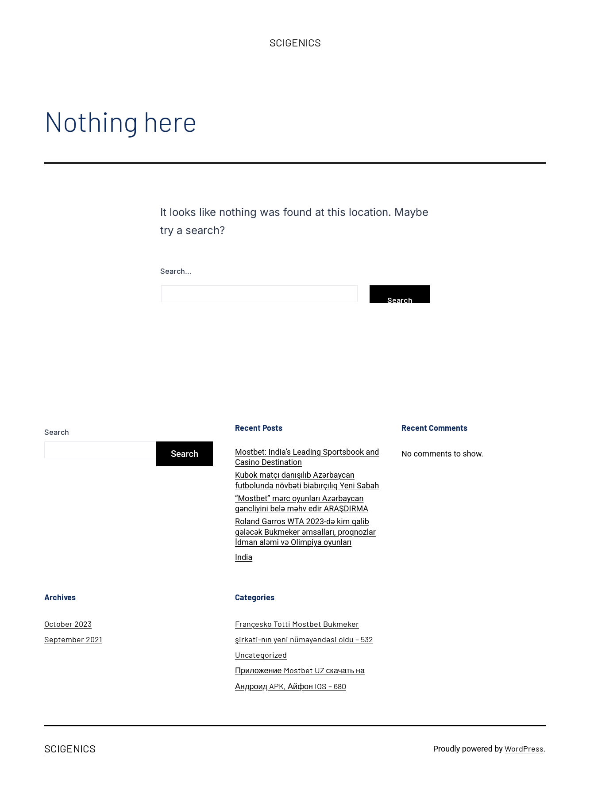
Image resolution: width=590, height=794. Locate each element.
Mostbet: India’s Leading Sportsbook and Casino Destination (307, 457)
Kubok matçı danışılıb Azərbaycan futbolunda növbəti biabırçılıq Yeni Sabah (307, 480)
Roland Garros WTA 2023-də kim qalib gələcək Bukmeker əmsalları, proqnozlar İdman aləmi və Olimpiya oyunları (305, 532)
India (243, 557)
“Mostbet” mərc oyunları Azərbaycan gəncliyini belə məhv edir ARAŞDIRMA (301, 503)
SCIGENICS (295, 42)
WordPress (524, 748)
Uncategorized (261, 655)
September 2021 (73, 639)
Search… (176, 271)
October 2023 (68, 624)
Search (56, 432)
